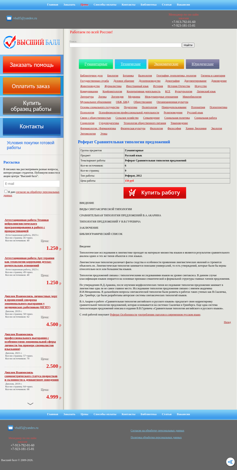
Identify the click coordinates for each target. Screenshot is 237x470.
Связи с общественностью (95, 117)
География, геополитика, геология (176, 75)
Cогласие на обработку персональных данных (157, 430)
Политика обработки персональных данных (156, 437)
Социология (87, 123)
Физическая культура (133, 128)
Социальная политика (177, 117)
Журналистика (113, 86)
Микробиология (192, 96)
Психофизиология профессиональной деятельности (129, 112)
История (158, 86)
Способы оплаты (105, 4)
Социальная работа (205, 117)
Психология (87, 112)
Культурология (183, 91)
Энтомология (88, 133)
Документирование (195, 80)
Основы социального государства (99, 107)
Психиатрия (198, 107)
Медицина (134, 96)
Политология (149, 107)
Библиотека (149, 4)
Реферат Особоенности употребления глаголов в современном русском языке (155, 314)
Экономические (166, 64)
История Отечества (179, 86)
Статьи (167, 4)
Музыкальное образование (95, 102)
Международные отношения (161, 96)
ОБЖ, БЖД (122, 102)
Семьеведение (151, 117)
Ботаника (128, 75)
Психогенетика (218, 107)
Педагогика (130, 107)
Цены (84, 4)
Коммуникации (89, 91)
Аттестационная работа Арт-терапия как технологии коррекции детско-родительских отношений (29, 261)
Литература (87, 96)
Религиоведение (173, 112)
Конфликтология (112, 91)
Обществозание (143, 102)
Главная (52, 4)
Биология (112, 75)
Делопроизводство (149, 80)
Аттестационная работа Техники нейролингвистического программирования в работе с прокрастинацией (27, 225)
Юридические (203, 64)
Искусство (201, 86)
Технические (131, 64)
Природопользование (174, 107)
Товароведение (179, 123)
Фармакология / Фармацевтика (98, 128)
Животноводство (90, 86)
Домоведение (219, 80)
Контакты (128, 4)
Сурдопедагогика (109, 123)
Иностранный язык (137, 86)
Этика (103, 133)
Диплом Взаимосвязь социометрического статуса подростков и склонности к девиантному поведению (32, 376)
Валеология (145, 75)
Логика (102, 96)
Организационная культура (172, 102)
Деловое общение (123, 80)
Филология (156, 128)
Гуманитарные (96, 64)
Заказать (69, 4)
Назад (227, 322)
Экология (216, 128)
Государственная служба (94, 80)
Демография (172, 80)
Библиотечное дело (91, 75)
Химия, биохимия (196, 128)
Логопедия (117, 96)
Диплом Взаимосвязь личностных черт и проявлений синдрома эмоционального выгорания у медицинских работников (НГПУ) (31, 301)
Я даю (10, 192)
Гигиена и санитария (213, 75)
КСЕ (167, 91)
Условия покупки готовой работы (30, 145)
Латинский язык (206, 91)
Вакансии (183, 4)
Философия (174, 128)
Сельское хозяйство (127, 117)
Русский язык (195, 112)
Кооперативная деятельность (144, 91)
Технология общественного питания (145, 123)
